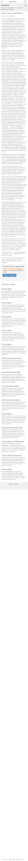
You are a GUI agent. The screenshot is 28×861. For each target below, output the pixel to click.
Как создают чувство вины (11, 372)
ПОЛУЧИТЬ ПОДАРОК (9, 275)
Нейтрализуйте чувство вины (12, 427)
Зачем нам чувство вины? (11, 400)
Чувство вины (7, 288)
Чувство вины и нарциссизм (12, 455)
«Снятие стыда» (5, 859)
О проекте (10, 484)
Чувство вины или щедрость (12, 358)
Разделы (16, 484)
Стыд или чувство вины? (10, 386)
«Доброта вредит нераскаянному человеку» (17, 859)
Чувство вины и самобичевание (13, 441)
